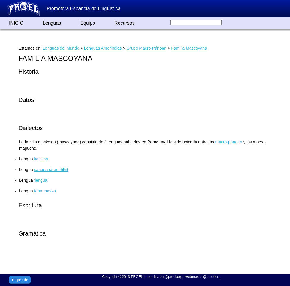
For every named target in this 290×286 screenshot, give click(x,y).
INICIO (16, 23)
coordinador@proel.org (164, 277)
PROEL (137, 277)
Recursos (124, 23)
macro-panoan (228, 142)
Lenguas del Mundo (61, 48)
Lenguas (52, 23)
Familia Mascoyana (189, 48)
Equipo (87, 23)
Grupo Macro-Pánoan (147, 48)
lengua (41, 180)
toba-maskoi (45, 191)
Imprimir (20, 279)
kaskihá (41, 159)
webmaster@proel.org (202, 277)
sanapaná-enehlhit (51, 169)
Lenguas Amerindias (103, 48)
